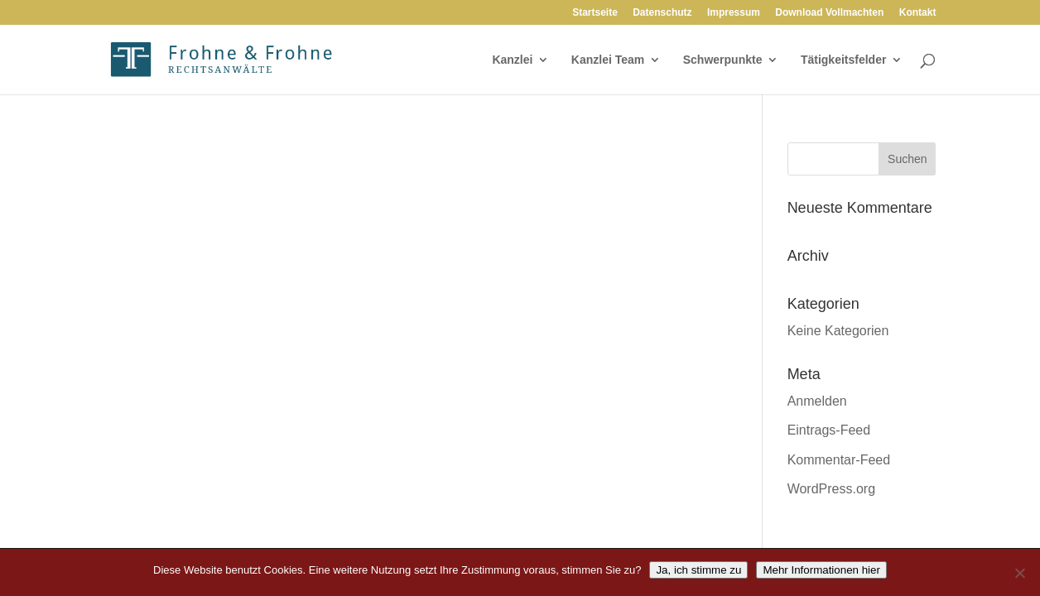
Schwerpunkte (723, 60)
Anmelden (817, 401)
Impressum (733, 12)
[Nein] (1019, 573)
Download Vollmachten (829, 12)
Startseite (595, 12)
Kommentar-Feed (839, 460)
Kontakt (917, 12)
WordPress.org (831, 489)
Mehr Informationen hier (821, 570)
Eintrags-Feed (829, 430)
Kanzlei (512, 60)
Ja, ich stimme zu (698, 570)
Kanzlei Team (607, 60)
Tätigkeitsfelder (843, 60)
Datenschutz (662, 12)
